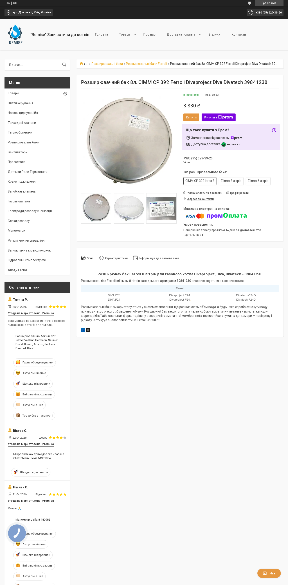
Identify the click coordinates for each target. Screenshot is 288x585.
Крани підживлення (22, 181)
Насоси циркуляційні (23, 113)
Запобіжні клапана (22, 191)
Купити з (218, 117)
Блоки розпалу (19, 221)
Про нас (149, 34)
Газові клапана (19, 201)
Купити (191, 117)
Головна (101, 34)
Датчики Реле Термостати (27, 172)
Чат (269, 573)
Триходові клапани (22, 123)
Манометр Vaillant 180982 (33, 519)
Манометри (16, 230)
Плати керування (20, 103)
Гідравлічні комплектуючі (27, 260)
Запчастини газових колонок (29, 250)
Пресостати (16, 162)
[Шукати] (64, 64)
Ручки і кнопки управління (27, 240)
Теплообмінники (20, 132)
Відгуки (214, 34)
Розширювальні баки (107, 64)
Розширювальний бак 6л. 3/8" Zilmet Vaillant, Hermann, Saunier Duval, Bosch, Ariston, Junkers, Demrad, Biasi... (37, 342)
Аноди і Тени (17, 270)
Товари (124, 34)
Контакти (239, 34)
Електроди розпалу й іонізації (30, 211)
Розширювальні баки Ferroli (146, 64)
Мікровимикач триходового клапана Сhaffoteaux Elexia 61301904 (38, 456)
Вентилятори (17, 152)
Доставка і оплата (181, 34)
